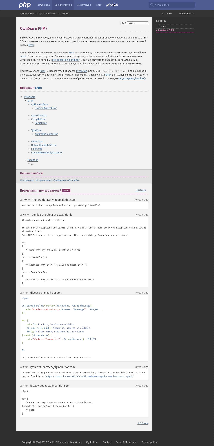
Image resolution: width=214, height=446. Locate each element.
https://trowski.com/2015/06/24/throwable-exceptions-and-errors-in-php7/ (89, 376)
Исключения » (186, 13)
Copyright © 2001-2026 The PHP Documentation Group (52, 442)
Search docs (159, 5)
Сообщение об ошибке (66, 180)
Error (31, 45)
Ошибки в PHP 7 (166, 30)
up (21, 200)
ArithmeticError (39, 104)
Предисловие (27, 13)
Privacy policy (149, 442)
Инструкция (27, 180)
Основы (162, 26)
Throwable (29, 96)
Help (98, 4)
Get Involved (84, 4)
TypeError (36, 130)
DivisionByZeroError (46, 108)
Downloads (43, 4)
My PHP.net (92, 442)
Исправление (43, 180)
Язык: (123, 22)
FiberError (36, 148)
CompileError (38, 119)
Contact (107, 442)
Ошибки (64, 13)
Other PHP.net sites (126, 442)
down (29, 200)
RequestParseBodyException (47, 152)
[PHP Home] (25, 5)
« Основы (167, 13)
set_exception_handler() (66, 59)
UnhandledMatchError (43, 145)
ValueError (37, 141)
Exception (81, 71)
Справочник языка (47, 13)
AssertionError (39, 115)
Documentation (63, 4)
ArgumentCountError (46, 134)
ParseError (41, 122)
